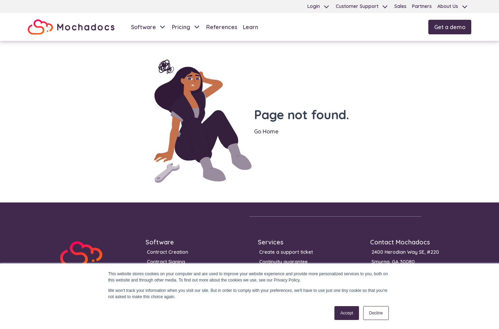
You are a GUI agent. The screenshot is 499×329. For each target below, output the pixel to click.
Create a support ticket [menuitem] (286, 252)
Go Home (266, 131)
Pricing (181, 27)
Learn (250, 27)
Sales (400, 6)
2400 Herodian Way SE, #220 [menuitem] (405, 252)
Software (143, 27)
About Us (447, 6)
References (221, 27)
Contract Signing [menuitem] (166, 262)
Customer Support (357, 6)
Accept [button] (346, 313)
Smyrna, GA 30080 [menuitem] (393, 262)
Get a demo (449, 27)
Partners (422, 6)
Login (313, 6)
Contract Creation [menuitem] (167, 252)
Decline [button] (376, 313)
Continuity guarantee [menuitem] (283, 262)
